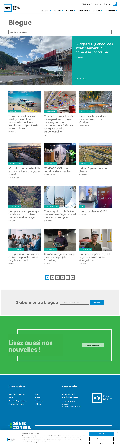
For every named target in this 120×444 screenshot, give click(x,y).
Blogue (37, 394)
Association (45, 10)
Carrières (70, 10)
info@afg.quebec (70, 396)
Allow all (101, 423)
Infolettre (38, 404)
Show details (89, 440)
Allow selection (101, 428)
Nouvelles (38, 398)
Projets (107, 4)
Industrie (57, 10)
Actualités (97, 10)
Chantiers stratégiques (16, 404)
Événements (83, 10)
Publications (110, 10)
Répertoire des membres (91, 4)
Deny (101, 433)
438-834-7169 (68, 394)
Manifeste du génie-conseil (17, 401)
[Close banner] (117, 421)
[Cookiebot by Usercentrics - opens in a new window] (11, 440)
